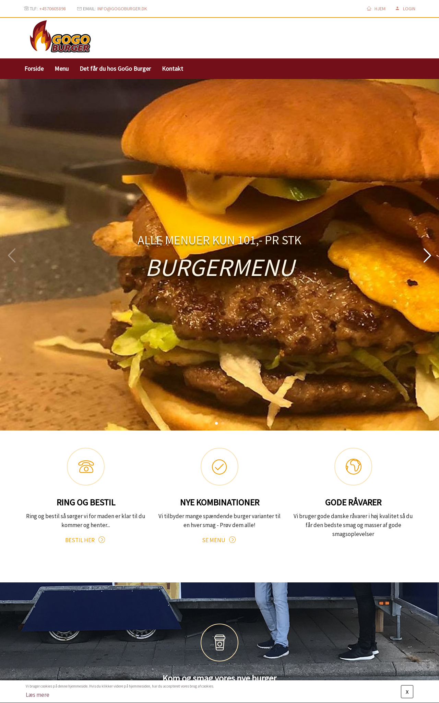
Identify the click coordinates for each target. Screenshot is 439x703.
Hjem (376, 8)
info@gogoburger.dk (122, 8)
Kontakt (172, 68)
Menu (62, 68)
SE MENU (219, 494)
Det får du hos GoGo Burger (115, 68)
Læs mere (37, 695)
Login (405, 8)
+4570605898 (52, 8)
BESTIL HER (86, 494)
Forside (34, 68)
